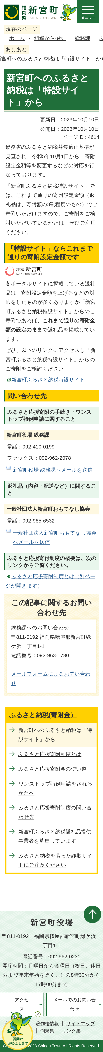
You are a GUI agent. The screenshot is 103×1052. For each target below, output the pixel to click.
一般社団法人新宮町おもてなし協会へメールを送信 (54, 537)
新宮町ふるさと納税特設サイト (48, 380)
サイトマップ (80, 1023)
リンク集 (71, 1030)
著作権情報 (47, 1023)
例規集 (47, 1030)
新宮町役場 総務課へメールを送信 (52, 470)
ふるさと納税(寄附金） (43, 714)
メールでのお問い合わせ (74, 1004)
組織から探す (50, 38)
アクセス (22, 1004)
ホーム (17, 38)
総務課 (82, 38)
